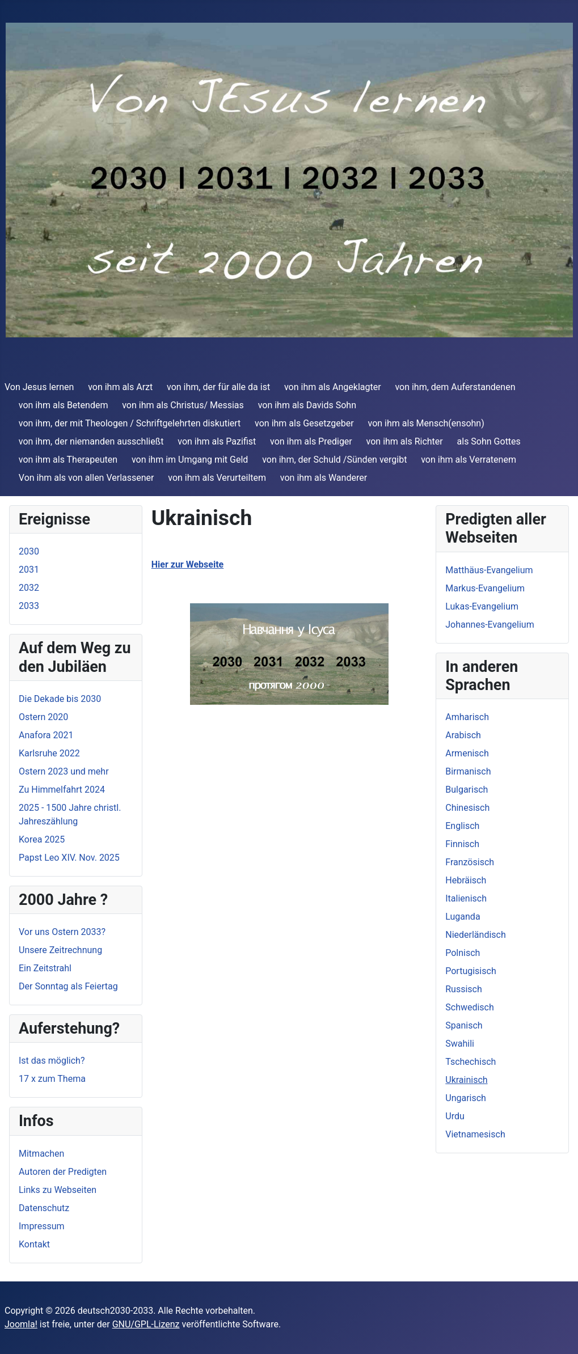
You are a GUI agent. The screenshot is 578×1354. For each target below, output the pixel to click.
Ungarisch (465, 1098)
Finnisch (462, 844)
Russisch (463, 989)
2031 (29, 569)
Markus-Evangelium (485, 588)
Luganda (462, 916)
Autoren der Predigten (63, 1171)
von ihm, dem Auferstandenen (455, 387)
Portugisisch (470, 971)
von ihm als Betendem (63, 405)
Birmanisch (468, 771)
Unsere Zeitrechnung (60, 950)
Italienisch (466, 898)
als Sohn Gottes (489, 441)
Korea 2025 (42, 839)
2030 (29, 551)
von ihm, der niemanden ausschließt (91, 441)
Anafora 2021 (46, 735)
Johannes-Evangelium (489, 624)
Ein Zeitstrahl (45, 968)
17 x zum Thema (52, 1078)
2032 (29, 587)
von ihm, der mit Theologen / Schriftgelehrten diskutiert (130, 423)
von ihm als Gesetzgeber (304, 423)
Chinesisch (467, 807)
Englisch (462, 825)
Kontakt (34, 1244)
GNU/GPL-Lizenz (146, 1324)
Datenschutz (44, 1208)
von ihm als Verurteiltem (217, 477)
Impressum (42, 1226)
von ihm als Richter (404, 441)
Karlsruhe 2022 (49, 753)
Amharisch (467, 717)
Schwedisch (469, 1007)
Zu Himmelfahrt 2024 (62, 789)
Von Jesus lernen (39, 387)
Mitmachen (41, 1153)
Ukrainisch (466, 1079)
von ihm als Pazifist (217, 441)
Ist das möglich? (52, 1060)
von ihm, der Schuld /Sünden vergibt (334, 459)
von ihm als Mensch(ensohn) (426, 423)
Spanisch (463, 1025)
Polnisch (462, 952)
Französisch (469, 862)
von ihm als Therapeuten (68, 459)
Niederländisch (475, 934)
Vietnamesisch (475, 1134)
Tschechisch (470, 1061)
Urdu (455, 1116)
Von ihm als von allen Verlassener (86, 477)
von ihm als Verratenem (468, 459)
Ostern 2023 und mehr (64, 771)
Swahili (459, 1043)
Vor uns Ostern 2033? (62, 931)
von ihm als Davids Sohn (307, 405)
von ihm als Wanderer (323, 477)
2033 (29, 605)
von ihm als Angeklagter (332, 387)
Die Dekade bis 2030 (60, 698)
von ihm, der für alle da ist (218, 387)
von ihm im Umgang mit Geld (190, 459)
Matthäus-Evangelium (489, 570)
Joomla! (21, 1324)
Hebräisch (465, 880)
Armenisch (467, 753)
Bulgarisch (466, 789)
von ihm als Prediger (311, 441)
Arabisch (463, 735)
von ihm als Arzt (120, 387)
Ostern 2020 (43, 717)
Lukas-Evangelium (481, 606)
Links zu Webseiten (57, 1189)
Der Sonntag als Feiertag (68, 986)
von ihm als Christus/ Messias (183, 405)
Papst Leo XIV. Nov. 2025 (69, 857)
